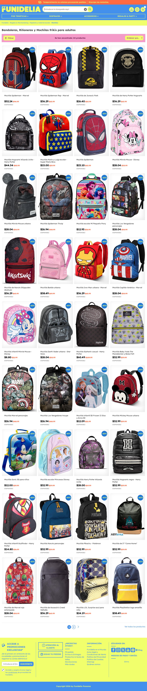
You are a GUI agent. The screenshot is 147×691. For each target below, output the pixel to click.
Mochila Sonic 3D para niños (16, 479)
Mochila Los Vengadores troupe (54, 415)
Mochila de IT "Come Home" (124, 543)
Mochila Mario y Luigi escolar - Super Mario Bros (53, 160)
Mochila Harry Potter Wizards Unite (89, 480)
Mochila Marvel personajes (16, 415)
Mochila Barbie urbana (50, 287)
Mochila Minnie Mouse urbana (17, 223)
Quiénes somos (93, 664)
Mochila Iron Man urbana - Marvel (91, 287)
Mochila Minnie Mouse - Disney (125, 159)
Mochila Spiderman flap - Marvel (54, 95)
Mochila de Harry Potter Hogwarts (127, 95)
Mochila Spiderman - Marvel (16, 95)
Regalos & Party (126, 16)
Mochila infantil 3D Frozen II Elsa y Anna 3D (91, 416)
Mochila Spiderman (84, 159)
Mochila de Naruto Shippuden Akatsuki (17, 288)
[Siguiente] (78, 627)
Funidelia (5, 23)
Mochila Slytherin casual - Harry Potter (90, 352)
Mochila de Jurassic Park (87, 95)
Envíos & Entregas (73, 654)
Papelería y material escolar (40, 23)
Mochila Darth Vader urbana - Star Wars (55, 352)
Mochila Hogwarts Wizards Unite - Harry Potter (19, 160)
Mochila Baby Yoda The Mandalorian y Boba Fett (123, 352)
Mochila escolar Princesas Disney (54, 479)
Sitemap (90, 662)
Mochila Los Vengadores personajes (123, 224)
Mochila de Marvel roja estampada (14, 608)
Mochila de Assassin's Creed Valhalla (52, 608)
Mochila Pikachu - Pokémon (88, 543)
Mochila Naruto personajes (52, 543)
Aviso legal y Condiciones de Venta (96, 653)
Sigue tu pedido (50, 654)
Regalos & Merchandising (19, 23)
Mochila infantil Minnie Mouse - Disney (18, 352)
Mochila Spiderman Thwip (51, 223)
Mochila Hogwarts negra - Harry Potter (126, 480)
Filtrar (11, 38)
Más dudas (70, 664)
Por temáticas (19, 16)
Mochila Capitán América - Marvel (127, 287)
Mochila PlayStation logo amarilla (127, 607)
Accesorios (90, 16)
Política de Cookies (95, 659)
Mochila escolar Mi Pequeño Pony (91, 223)
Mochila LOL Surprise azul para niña (90, 608)
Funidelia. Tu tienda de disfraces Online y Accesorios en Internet (21, 9)
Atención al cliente (50, 646)
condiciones (12, 672)
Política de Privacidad (96, 657)
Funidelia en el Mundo (96, 649)
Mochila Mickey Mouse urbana (125, 415)
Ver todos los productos (135, 626)
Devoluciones (71, 662)
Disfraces (54, 16)
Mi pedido (69, 652)
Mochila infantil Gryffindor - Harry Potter (19, 544)
